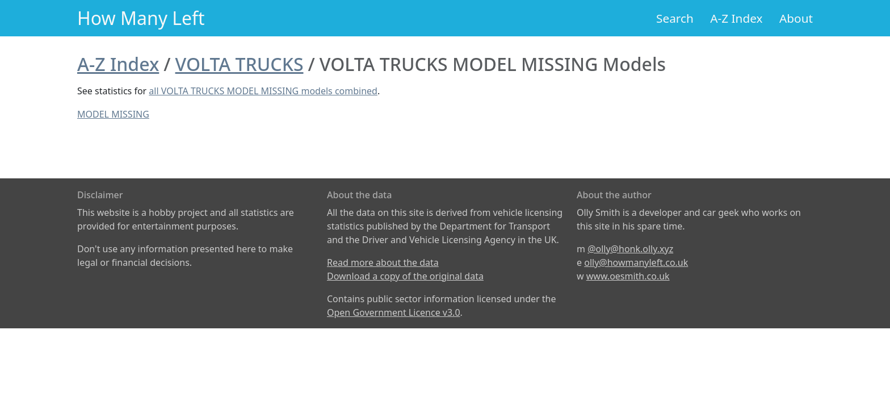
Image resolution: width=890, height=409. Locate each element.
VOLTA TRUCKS (239, 64)
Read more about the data (383, 262)
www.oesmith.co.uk (628, 276)
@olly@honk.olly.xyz (630, 249)
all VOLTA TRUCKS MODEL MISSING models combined (263, 91)
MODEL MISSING (113, 114)
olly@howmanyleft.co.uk (636, 262)
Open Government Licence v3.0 (393, 312)
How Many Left (141, 18)
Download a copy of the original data (405, 276)
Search (675, 18)
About (796, 18)
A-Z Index (736, 18)
